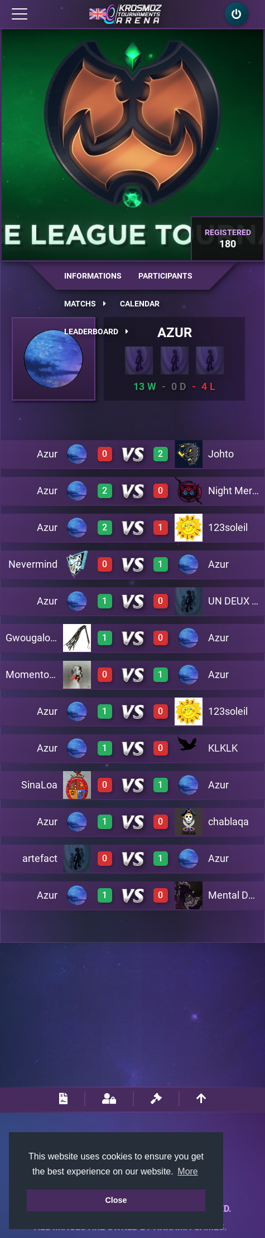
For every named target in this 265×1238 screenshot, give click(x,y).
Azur (174, 332)
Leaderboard (96, 331)
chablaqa (228, 821)
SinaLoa (39, 785)
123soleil (228, 527)
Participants (165, 275)
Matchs (85, 303)
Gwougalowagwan (47, 638)
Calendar (140, 303)
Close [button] (116, 1200)
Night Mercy (235, 490)
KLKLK (223, 748)
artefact (39, 858)
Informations (93, 275)
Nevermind (32, 564)
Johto (221, 454)
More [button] (187, 1171)
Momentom (32, 674)
